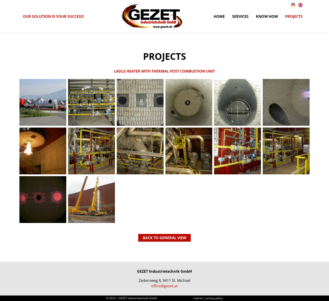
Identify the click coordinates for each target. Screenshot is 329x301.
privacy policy (214, 298)
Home (219, 16)
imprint (198, 298)
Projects (293, 16)
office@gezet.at (164, 285)
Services (240, 16)
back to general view (164, 237)
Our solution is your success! (53, 16)
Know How (267, 16)
